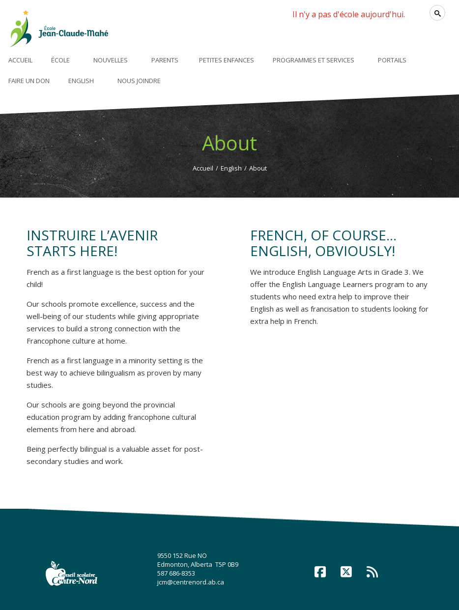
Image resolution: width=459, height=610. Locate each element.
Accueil (203, 168)
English (231, 168)
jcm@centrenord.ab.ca (190, 582)
